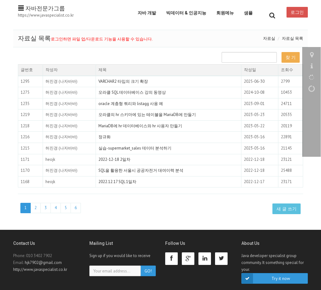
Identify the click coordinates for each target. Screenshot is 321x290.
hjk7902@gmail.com (43, 262)
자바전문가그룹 (41, 8)
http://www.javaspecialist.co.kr (40, 269)
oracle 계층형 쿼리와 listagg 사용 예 (130, 103)
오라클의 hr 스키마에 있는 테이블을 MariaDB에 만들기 (147, 114)
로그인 (297, 12)
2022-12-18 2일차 (114, 159)
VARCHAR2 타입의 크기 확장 (123, 81)
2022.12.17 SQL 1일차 (117, 181)
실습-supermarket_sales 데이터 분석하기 (134, 148)
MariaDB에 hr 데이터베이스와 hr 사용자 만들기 (140, 126)
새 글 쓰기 (286, 209)
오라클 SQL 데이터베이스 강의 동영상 (132, 92)
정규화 (104, 137)
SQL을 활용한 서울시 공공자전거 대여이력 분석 (140, 170)
